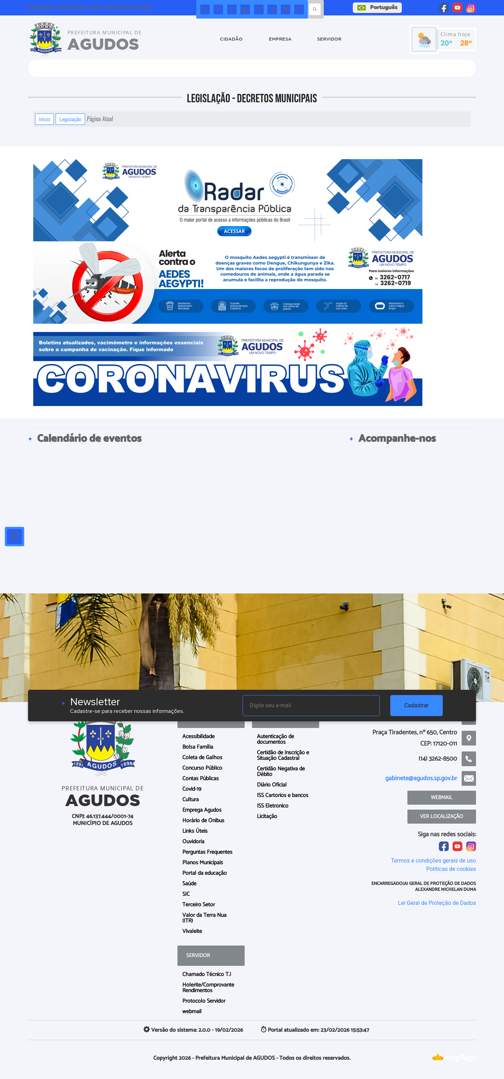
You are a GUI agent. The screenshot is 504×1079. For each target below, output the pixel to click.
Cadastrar (416, 705)
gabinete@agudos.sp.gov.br (421, 778)
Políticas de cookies (451, 869)
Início (44, 119)
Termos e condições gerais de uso (433, 860)
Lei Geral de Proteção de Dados (437, 903)
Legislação (70, 119)
